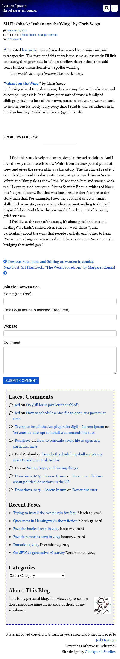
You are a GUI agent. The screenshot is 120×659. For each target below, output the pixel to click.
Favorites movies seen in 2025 (36, 536)
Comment (11, 342)
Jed (17, 405)
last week (29, 50)
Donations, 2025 (26, 544)
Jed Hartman (106, 640)
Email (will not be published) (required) (36, 310)
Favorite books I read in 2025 (36, 528)
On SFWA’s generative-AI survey (39, 552)
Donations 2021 (84, 489)
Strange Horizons (48, 34)
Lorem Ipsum (14, 5)
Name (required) (17, 294)
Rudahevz (22, 440)
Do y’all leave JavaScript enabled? (52, 405)
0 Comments (15, 39)
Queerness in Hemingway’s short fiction (45, 520)
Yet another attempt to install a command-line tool (54, 432)
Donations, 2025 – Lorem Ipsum (40, 476)
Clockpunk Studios (100, 651)
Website (10, 326)
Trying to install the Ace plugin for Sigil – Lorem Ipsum (59, 426)
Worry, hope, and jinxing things (52, 468)
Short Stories (29, 34)
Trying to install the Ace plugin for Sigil (45, 512)
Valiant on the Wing (21, 83)
